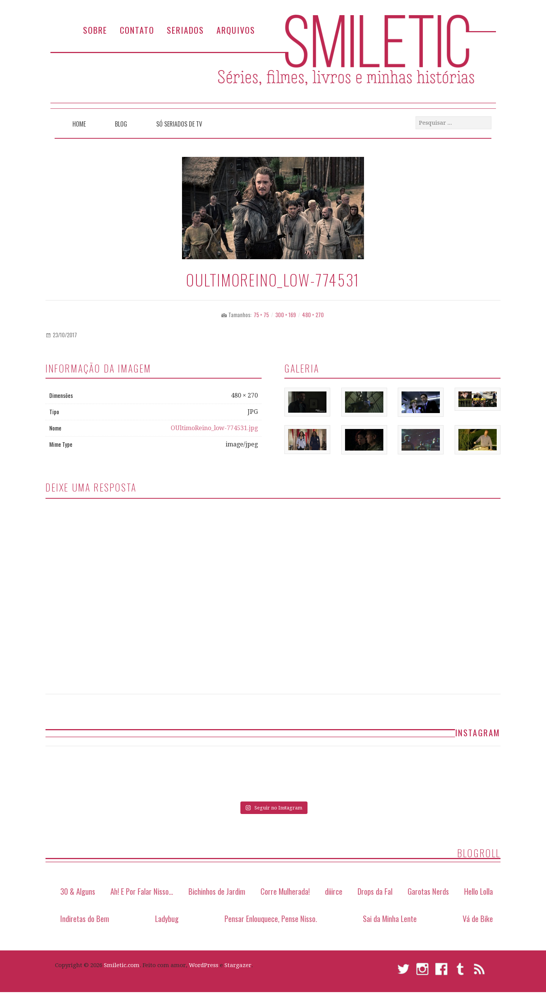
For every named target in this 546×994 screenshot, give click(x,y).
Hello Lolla (478, 891)
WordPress (203, 964)
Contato (137, 29)
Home (79, 123)
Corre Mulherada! (285, 891)
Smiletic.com (122, 964)
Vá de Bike (478, 918)
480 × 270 (313, 315)
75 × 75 (261, 315)
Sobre (95, 29)
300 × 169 (285, 315)
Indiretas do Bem (84, 918)
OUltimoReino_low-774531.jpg (214, 428)
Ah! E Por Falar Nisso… (141, 891)
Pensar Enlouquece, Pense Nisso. (270, 918)
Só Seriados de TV (179, 123)
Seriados (185, 29)
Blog (121, 123)
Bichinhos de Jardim (216, 891)
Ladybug (167, 918)
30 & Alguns (77, 891)
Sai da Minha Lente (390, 918)
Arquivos (236, 29)
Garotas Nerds (428, 891)
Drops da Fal (375, 891)
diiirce (333, 891)
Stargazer (237, 964)
